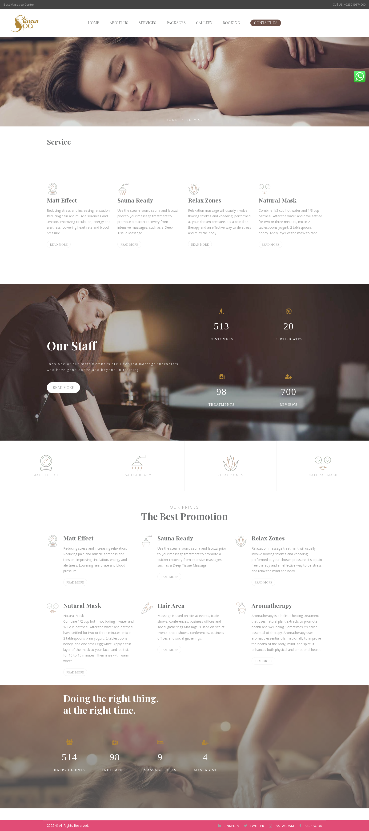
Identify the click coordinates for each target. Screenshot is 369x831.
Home (172, 120)
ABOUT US (119, 22)
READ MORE (59, 244)
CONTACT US (265, 22)
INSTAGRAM (284, 825)
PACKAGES (176, 22)
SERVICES (147, 22)
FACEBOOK (313, 825)
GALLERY (204, 22)
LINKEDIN (231, 825)
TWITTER (257, 825)
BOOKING (231, 22)
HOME (93, 22)
